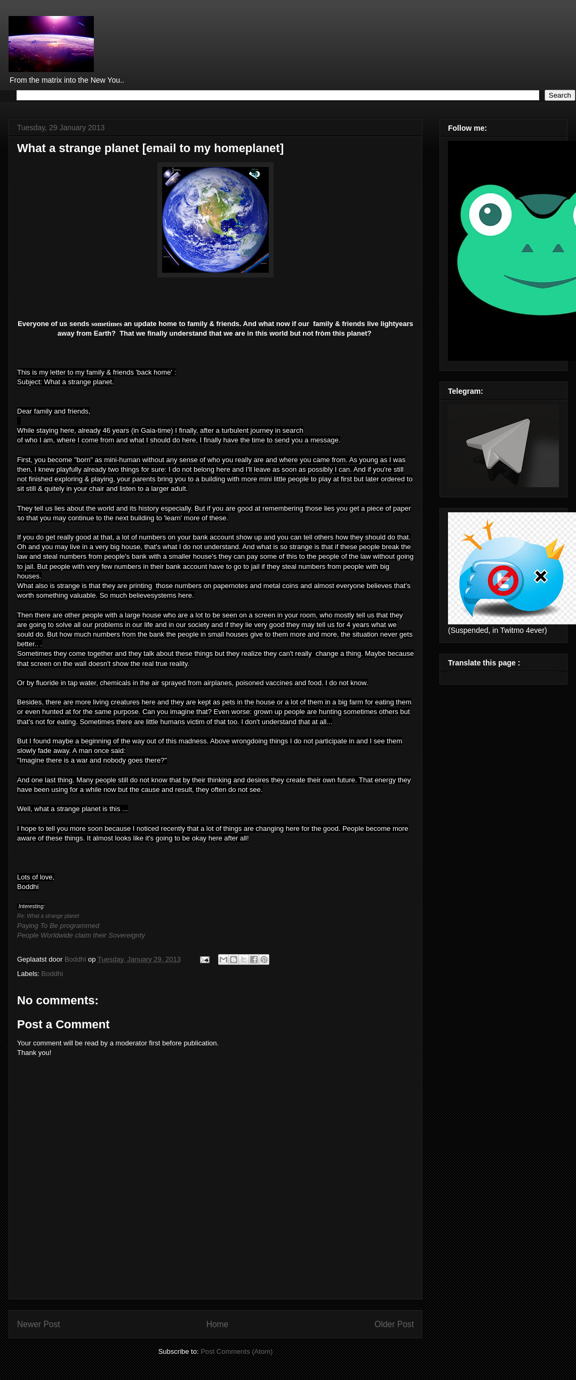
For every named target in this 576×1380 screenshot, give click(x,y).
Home (217, 1324)
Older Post (394, 1324)
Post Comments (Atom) (237, 1351)
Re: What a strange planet (48, 916)
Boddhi (52, 974)
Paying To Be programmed (58, 926)
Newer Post (38, 1324)
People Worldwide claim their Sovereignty (81, 935)
